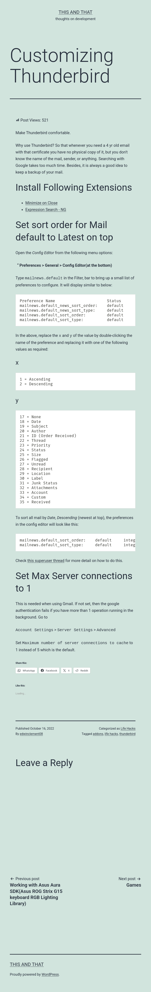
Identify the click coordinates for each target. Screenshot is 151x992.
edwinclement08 (31, 732)
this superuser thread (45, 559)
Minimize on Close (41, 203)
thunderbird (127, 732)
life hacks (111, 732)
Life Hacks (128, 727)
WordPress (50, 973)
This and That (75, 12)
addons (98, 732)
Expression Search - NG (45, 209)
